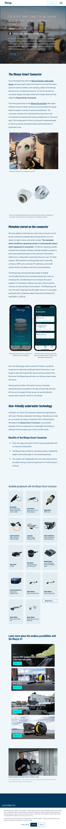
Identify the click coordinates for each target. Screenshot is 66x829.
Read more (17, 663)
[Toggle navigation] (61, 3)
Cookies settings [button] (25, 824)
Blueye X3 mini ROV (39, 103)
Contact (52, 3)
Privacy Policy (29, 815)
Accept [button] (33, 824)
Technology (13, 54)
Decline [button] (41, 824)
